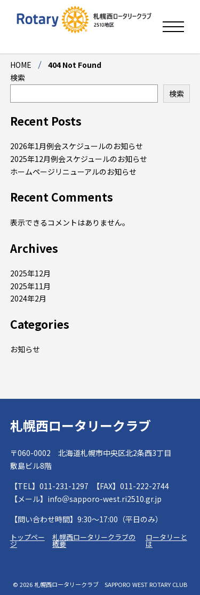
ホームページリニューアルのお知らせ (73, 171)
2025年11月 (30, 286)
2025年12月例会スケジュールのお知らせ (78, 158)
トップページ (27, 540)
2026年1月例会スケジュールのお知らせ (76, 146)
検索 (17, 77)
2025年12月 (30, 273)
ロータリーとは (166, 540)
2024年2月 (28, 298)
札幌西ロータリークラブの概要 (93, 540)
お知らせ (25, 349)
